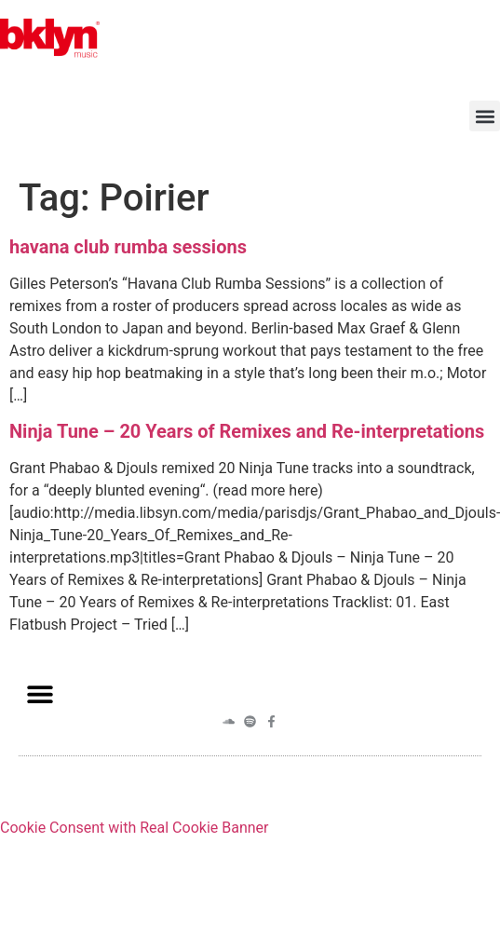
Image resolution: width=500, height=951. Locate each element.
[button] (484, 116)
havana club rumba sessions (128, 247)
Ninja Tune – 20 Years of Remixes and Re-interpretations (246, 431)
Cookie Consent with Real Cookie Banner (134, 827)
